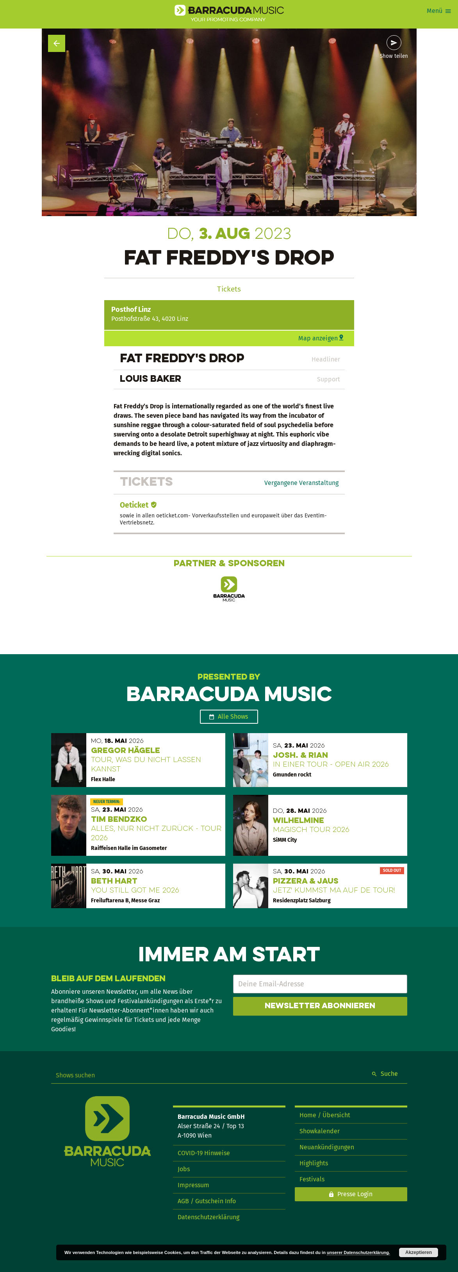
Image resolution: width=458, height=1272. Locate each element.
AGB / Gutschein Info (207, 1201)
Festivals (311, 1179)
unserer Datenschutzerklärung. (358, 1252)
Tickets (229, 288)
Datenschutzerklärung (208, 1217)
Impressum (193, 1185)
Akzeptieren (418, 1252)
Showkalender (319, 1131)
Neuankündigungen (326, 1147)
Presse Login (354, 1194)
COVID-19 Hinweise (204, 1153)
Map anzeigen (318, 338)
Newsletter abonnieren (320, 1006)
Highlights (313, 1163)
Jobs (184, 1169)
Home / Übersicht (324, 1115)
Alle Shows (233, 716)
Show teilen (394, 56)
